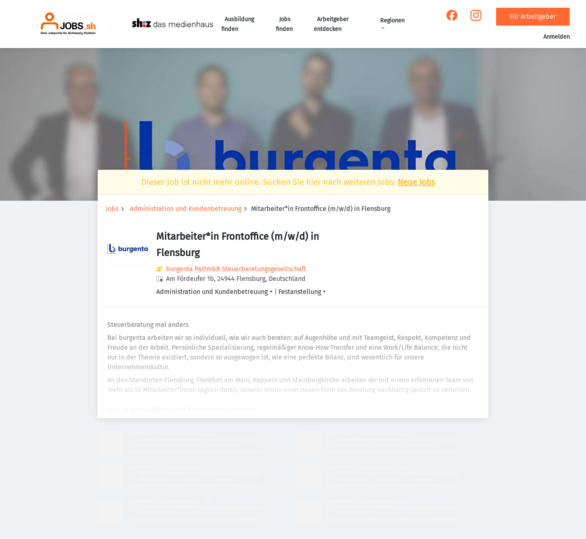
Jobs (112, 209)
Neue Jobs (416, 182)
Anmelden (556, 36)
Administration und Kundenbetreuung (185, 209)
